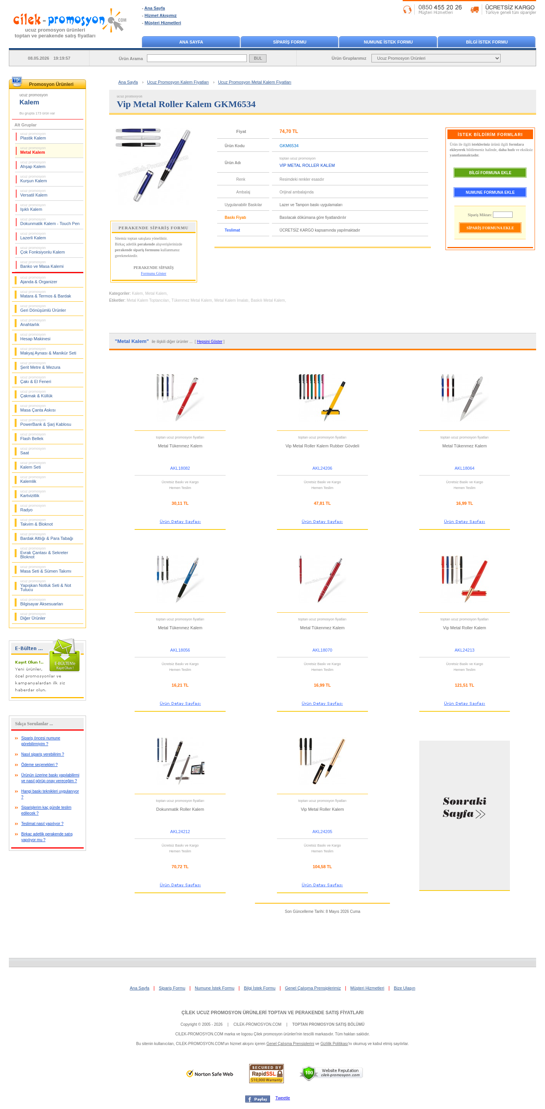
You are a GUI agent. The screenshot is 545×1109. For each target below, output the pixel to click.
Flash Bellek (33, 436)
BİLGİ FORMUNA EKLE (490, 173)
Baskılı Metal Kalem (268, 300)
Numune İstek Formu (215, 988)
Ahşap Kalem (33, 164)
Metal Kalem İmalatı (231, 300)
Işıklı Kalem (33, 207)
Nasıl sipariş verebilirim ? (42, 754)
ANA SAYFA (191, 42)
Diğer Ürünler (33, 616)
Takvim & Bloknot (36, 522)
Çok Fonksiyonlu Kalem (42, 250)
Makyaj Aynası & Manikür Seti (48, 351)
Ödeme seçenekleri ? (39, 765)
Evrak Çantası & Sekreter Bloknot (44, 552)
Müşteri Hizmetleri (163, 22)
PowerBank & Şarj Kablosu (45, 422)
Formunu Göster (153, 273)
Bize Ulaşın (404, 988)
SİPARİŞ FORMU (290, 42)
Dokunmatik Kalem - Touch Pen (50, 221)
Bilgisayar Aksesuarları (41, 602)
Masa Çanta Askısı (38, 408)
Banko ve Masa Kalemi (42, 264)
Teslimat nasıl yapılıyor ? (42, 824)
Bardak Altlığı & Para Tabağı (46, 536)
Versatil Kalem (33, 193)
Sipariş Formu (172, 988)
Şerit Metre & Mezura (40, 365)
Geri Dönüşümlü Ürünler (43, 308)
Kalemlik (33, 479)
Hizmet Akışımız (161, 15)
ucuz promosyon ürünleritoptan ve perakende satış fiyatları (55, 33)
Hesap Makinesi (35, 337)
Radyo (33, 508)
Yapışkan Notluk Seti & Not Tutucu (45, 585)
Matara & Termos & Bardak (45, 294)
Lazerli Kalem (33, 236)
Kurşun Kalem (33, 179)
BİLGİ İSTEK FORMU (487, 42)
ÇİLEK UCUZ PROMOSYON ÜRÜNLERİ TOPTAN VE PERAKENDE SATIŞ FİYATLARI (272, 1012)
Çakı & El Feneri (35, 379)
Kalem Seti (33, 465)
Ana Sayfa (154, 8)
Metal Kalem (33, 150)
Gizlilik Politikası (334, 1044)
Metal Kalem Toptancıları (148, 300)
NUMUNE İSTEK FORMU (388, 42)
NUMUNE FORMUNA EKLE (490, 192)
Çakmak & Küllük (36, 394)
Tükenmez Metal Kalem (192, 300)
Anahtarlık (33, 322)
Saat (33, 451)
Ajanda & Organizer (38, 280)
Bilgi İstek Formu (259, 988)
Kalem (137, 293)
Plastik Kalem (33, 136)
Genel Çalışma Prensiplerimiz (313, 988)
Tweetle (282, 1098)
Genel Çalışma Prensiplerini (290, 1044)
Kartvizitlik (33, 493)
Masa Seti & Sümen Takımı (45, 569)
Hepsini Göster (209, 341)
